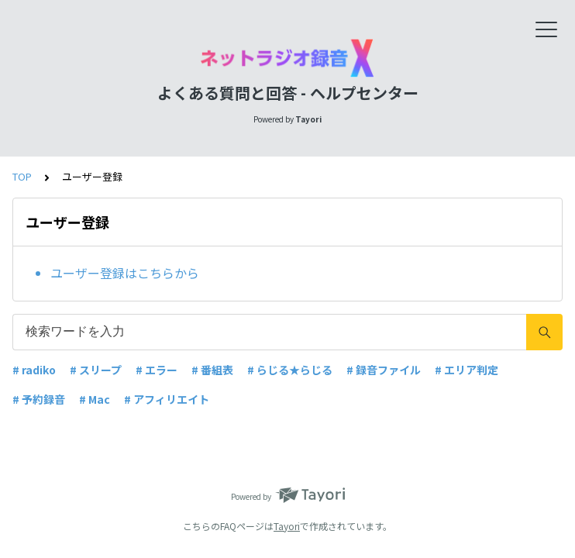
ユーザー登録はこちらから (124, 273)
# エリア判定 (466, 369)
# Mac (94, 399)
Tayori (287, 525)
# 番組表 (212, 369)
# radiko (34, 369)
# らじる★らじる (289, 369)
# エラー (156, 369)
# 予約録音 (38, 399)
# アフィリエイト (166, 399)
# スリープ (96, 369)
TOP (22, 176)
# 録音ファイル (383, 369)
